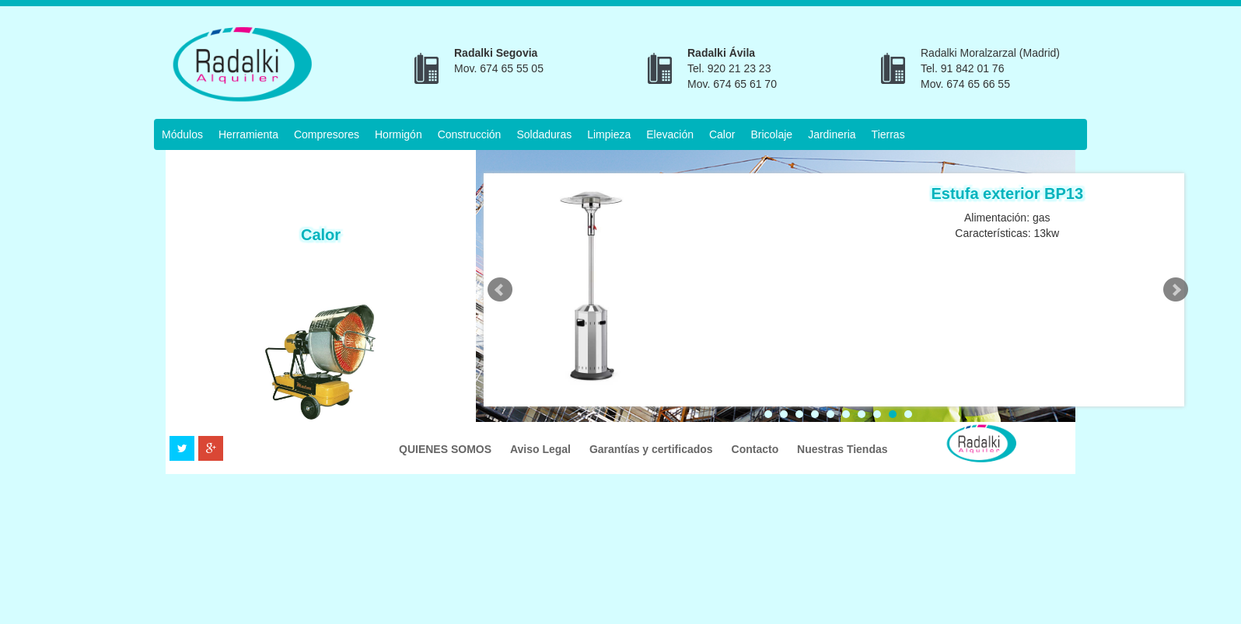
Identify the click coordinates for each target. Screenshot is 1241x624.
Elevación (670, 134)
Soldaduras (544, 134)
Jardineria (831, 134)
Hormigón (398, 134)
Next (1175, 289)
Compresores (326, 134)
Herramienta (248, 134)
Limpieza (609, 134)
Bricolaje (771, 134)
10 (908, 414)
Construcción (470, 134)
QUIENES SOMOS (447, 449)
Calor (722, 134)
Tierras (888, 134)
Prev (500, 289)
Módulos (182, 134)
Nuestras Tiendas (842, 449)
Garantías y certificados (652, 449)
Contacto (757, 449)
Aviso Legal (542, 449)
